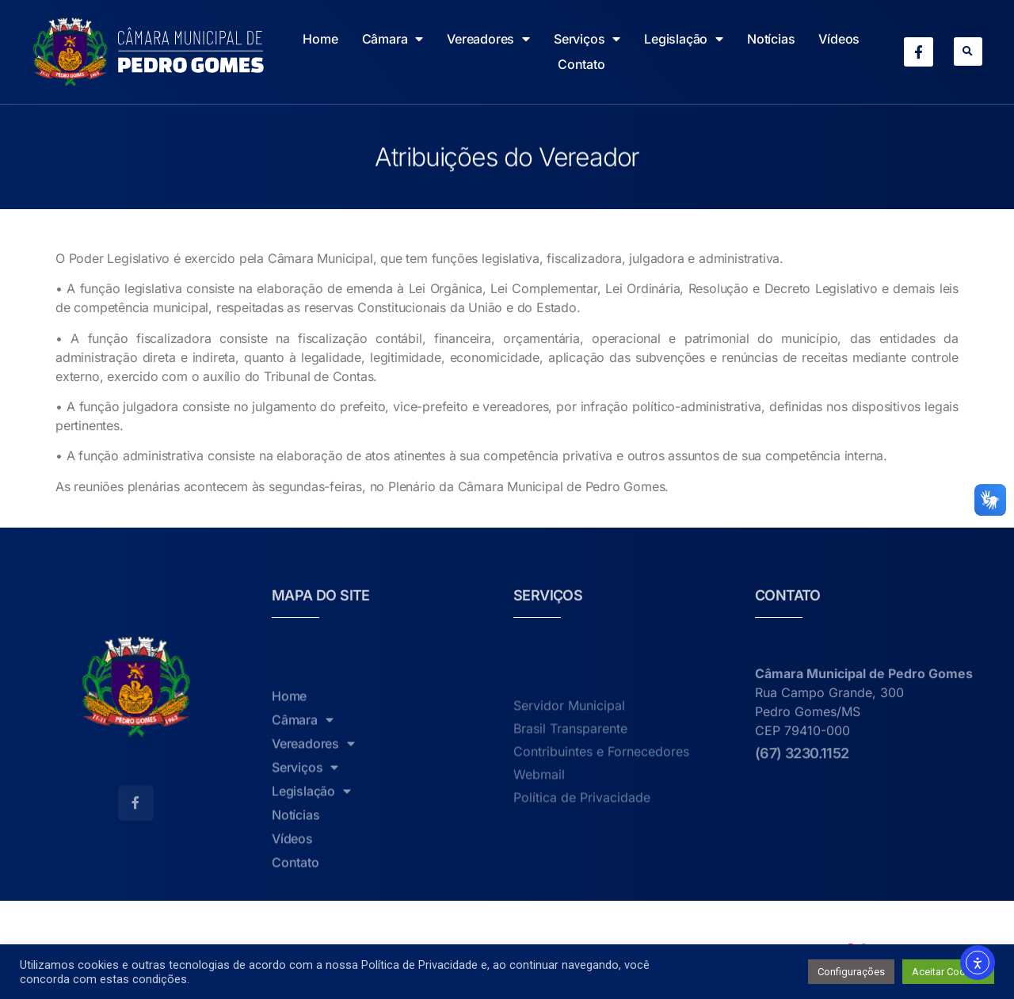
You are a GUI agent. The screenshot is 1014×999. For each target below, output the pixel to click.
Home (320, 39)
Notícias (771, 39)
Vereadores (488, 38)
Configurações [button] (851, 972)
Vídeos (839, 39)
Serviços (587, 38)
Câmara (393, 38)
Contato (581, 64)
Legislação (683, 38)
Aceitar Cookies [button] (948, 972)
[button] (968, 51)
